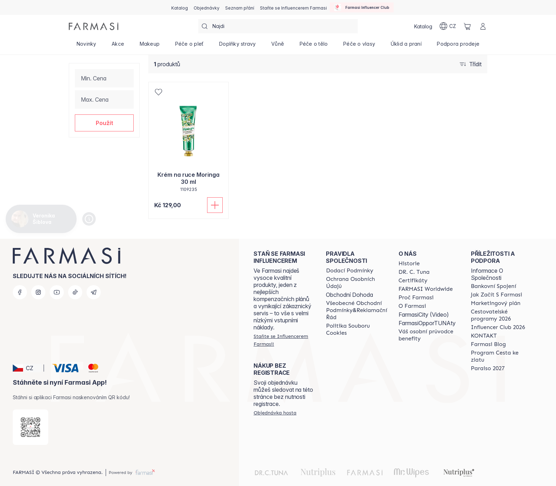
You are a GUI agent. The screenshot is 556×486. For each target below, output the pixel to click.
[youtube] (57, 292)
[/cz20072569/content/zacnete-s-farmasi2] (496, 294)
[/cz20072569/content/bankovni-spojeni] (493, 286)
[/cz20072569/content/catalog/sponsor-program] (500, 356)
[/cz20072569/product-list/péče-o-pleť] (189, 46)
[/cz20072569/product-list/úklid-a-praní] (406, 46)
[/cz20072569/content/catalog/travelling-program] (500, 315)
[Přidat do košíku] (215, 205)
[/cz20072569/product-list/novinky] (86, 46)
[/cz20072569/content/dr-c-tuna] (414, 272)
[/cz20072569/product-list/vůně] (277, 46)
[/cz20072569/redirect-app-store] (30, 427)
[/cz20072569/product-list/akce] (118, 46)
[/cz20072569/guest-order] (275, 413)
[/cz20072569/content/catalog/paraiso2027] (488, 368)
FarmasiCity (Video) (424, 314)
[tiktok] (75, 292)
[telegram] (94, 292)
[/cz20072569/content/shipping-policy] (349, 270)
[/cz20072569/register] (206, 7)
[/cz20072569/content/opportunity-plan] (496, 303)
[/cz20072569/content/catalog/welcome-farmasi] (428, 335)
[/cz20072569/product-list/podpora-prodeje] (458, 46)
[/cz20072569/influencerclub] (362, 7)
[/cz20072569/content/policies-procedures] (356, 283)
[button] (104, 122)
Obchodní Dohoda (349, 294)
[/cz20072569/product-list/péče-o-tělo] (313, 46)
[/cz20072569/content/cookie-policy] (356, 329)
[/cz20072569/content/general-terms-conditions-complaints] (356, 310)
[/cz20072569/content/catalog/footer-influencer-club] (498, 327)
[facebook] (20, 292)
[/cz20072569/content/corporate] (426, 289)
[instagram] (38, 292)
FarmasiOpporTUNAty (427, 323)
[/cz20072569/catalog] (179, 7)
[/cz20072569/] (93, 26)
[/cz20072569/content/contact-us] (484, 335)
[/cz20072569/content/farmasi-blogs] (488, 344)
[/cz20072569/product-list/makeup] (149, 46)
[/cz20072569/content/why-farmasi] (416, 297)
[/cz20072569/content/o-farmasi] (412, 306)
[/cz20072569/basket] (467, 26)
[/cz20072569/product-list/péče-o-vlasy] (359, 46)
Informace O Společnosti (487, 274)
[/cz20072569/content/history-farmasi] (409, 263)
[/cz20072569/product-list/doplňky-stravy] (237, 46)
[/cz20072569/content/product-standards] (413, 280)
